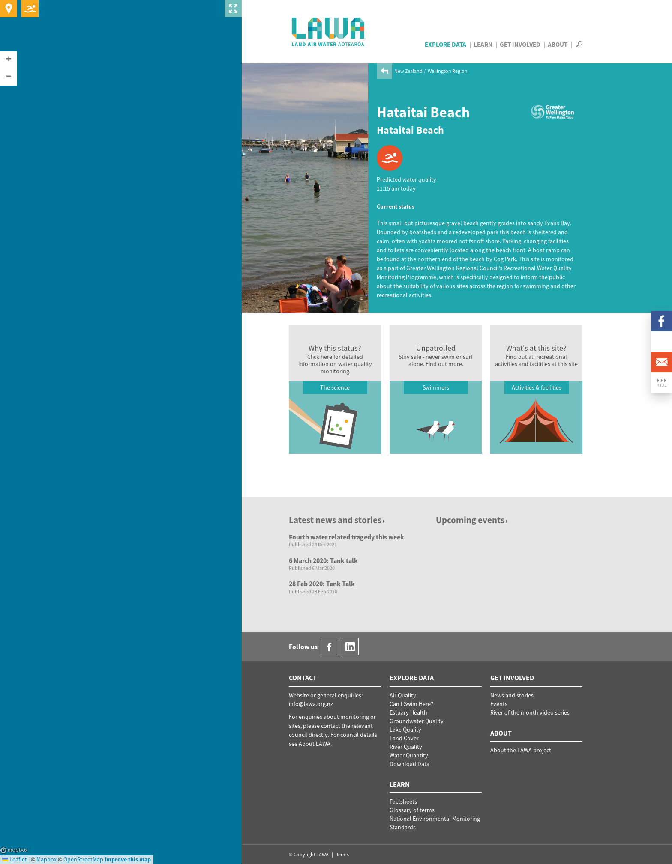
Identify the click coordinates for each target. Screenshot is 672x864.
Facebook (661, 321)
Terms (342, 854)
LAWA (328, 31)
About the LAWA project (520, 750)
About (557, 44)
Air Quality (403, 695)
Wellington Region (448, 71)
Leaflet (14, 859)
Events (498, 704)
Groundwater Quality (417, 721)
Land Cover (404, 738)
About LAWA (314, 744)
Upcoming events (472, 520)
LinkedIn (661, 341)
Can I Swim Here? (411, 704)
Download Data (409, 764)
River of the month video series (530, 712)
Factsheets (403, 801)
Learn (483, 44)
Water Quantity (409, 755)
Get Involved (520, 44)
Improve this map (128, 859)
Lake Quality (405, 729)
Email (661, 362)
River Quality (406, 747)
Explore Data (445, 44)
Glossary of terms (412, 810)
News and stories (512, 695)
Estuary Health (408, 712)
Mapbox (14, 850)
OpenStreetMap (83, 859)
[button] (8, 60)
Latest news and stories (337, 520)
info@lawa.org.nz (311, 704)
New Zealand (408, 71)
